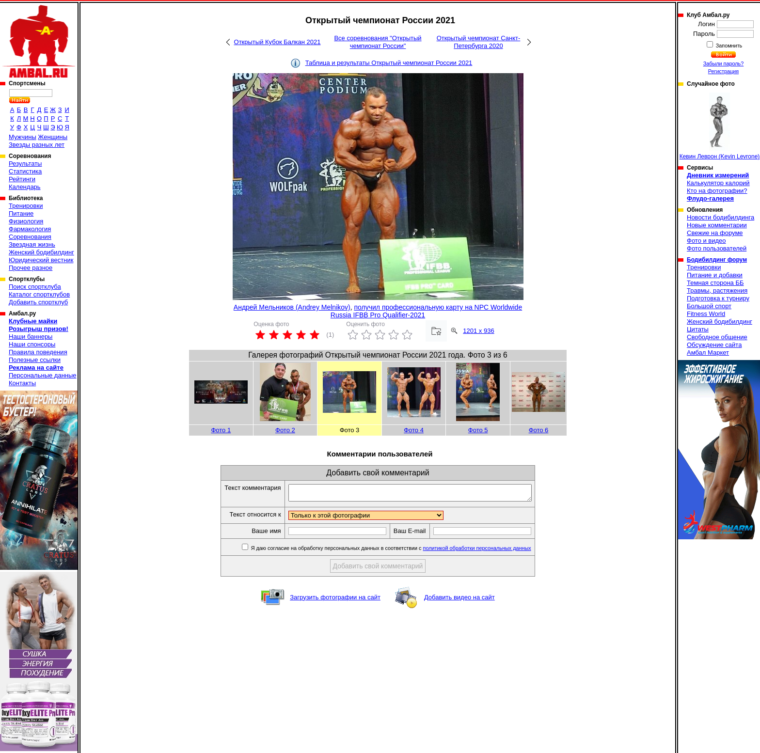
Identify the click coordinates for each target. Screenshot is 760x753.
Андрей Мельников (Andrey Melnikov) (292, 307)
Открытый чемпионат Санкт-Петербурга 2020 (479, 41)
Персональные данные (43, 375)
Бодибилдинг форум (717, 259)
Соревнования (30, 236)
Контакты (22, 383)
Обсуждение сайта (714, 344)
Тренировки (26, 205)
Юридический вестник (41, 260)
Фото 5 (478, 430)
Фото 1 (221, 430)
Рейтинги (22, 179)
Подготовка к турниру (718, 298)
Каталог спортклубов (39, 294)
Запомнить (728, 45)
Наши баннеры (30, 336)
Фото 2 (285, 430)
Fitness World (706, 313)
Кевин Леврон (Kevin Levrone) (720, 126)
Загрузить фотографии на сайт (335, 600)
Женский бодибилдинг (41, 252)
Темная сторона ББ (715, 282)
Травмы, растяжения (717, 290)
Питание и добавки (715, 275)
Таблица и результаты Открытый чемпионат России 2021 (389, 62)
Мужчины (22, 137)
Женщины (52, 137)
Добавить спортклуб (38, 302)
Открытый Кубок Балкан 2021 (277, 42)
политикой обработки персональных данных (492, 551)
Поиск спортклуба (35, 286)
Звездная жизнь (32, 244)
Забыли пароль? (723, 63)
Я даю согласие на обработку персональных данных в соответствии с (405, 551)
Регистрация (723, 71)
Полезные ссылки (35, 359)
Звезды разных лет (36, 144)
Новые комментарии (717, 225)
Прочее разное (30, 267)
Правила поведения (38, 352)
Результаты (25, 163)
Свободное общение (717, 337)
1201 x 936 (478, 330)
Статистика (25, 171)
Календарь (25, 186)
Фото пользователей (716, 248)
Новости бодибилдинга (720, 217)
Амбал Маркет (708, 352)
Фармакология (30, 229)
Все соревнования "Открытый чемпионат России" (377, 41)
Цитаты (698, 329)
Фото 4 (414, 430)
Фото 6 (539, 430)
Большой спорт (709, 306)
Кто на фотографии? (717, 190)
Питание (21, 213)
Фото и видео (706, 240)
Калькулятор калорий (718, 183)
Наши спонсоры (32, 344)
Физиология (26, 221)
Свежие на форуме (715, 232)
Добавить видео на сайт (459, 600)
